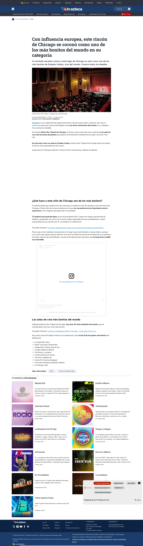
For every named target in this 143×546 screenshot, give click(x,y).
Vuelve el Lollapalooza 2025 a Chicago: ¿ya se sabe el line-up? (71, 331)
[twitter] (14, 527)
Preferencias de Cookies (92, 534)
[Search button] (129, 9)
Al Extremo (40, 452)
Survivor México (103, 452)
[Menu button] (20, 8)
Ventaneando (101, 406)
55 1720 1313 (112, 526)
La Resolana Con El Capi (45, 429)
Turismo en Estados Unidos (66, 371)
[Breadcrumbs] (14, 19)
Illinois (52, 371)
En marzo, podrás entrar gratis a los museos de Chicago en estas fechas (75, 228)
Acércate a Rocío (42, 406)
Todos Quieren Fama (44, 498)
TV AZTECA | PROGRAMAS (24, 378)
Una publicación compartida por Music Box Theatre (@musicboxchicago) (71, 312)
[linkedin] (28, 527)
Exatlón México (102, 383)
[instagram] (17, 527)
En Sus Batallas (42, 475)
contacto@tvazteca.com (116, 524)
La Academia (101, 475)
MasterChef (40, 383)
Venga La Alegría (103, 429)
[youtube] (21, 527)
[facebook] (24, 527)
